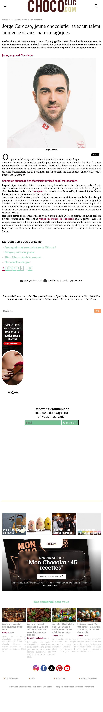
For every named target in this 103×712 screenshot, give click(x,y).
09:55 (46, 638)
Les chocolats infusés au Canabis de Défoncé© (88, 531)
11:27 (11, 633)
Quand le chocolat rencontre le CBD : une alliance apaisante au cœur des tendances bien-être (37, 629)
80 (30, 268)
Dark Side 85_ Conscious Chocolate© (14, 531)
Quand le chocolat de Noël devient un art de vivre (12, 627)
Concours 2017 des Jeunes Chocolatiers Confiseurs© (62, 532)
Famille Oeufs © (35, 529)
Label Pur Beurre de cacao (56, 299)
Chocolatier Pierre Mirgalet (16, 262)
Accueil (5, 19)
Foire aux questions (87, 678)
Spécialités (61, 296)
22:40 (85, 635)
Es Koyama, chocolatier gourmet (18, 252)
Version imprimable (55, 280)
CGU (31, 678)
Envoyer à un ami (30, 280)
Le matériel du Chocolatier (82, 296)
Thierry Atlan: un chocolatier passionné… (22, 257)
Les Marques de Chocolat (41, 296)
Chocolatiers (16, 19)
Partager (76, 280)
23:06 (60, 635)
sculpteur (39, 191)
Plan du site (59, 678)
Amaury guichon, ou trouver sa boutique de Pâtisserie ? (29, 247)
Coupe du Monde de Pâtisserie (56, 219)
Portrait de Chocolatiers (33, 19)
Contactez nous (10, 678)
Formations (35, 299)
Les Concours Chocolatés (83, 299)
